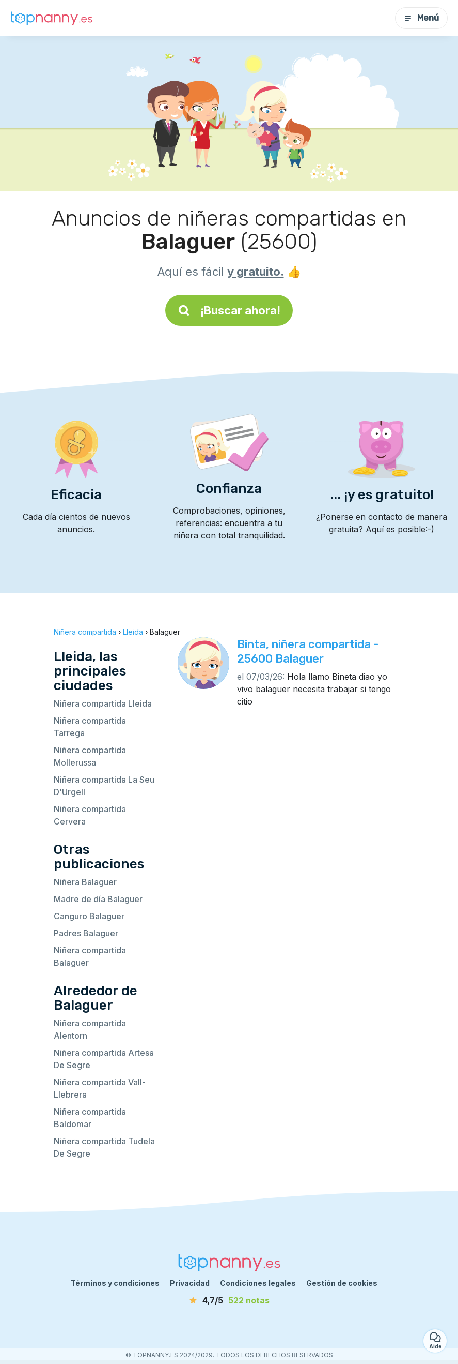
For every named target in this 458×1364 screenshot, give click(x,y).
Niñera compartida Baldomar (90, 1117)
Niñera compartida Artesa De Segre (104, 1058)
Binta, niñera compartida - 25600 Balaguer (307, 651)
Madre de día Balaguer (98, 899)
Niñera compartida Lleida (103, 703)
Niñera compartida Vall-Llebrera (100, 1088)
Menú (421, 18)
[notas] (229, 1300)
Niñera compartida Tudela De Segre (104, 1147)
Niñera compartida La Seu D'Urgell (104, 785)
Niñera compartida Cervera (90, 815)
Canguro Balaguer (89, 916)
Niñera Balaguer (85, 882)
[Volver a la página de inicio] (51, 18)
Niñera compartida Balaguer (90, 956)
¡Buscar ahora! (229, 310)
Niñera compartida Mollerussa (90, 756)
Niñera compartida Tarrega (90, 726)
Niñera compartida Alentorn (90, 1029)
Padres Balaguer (86, 933)
